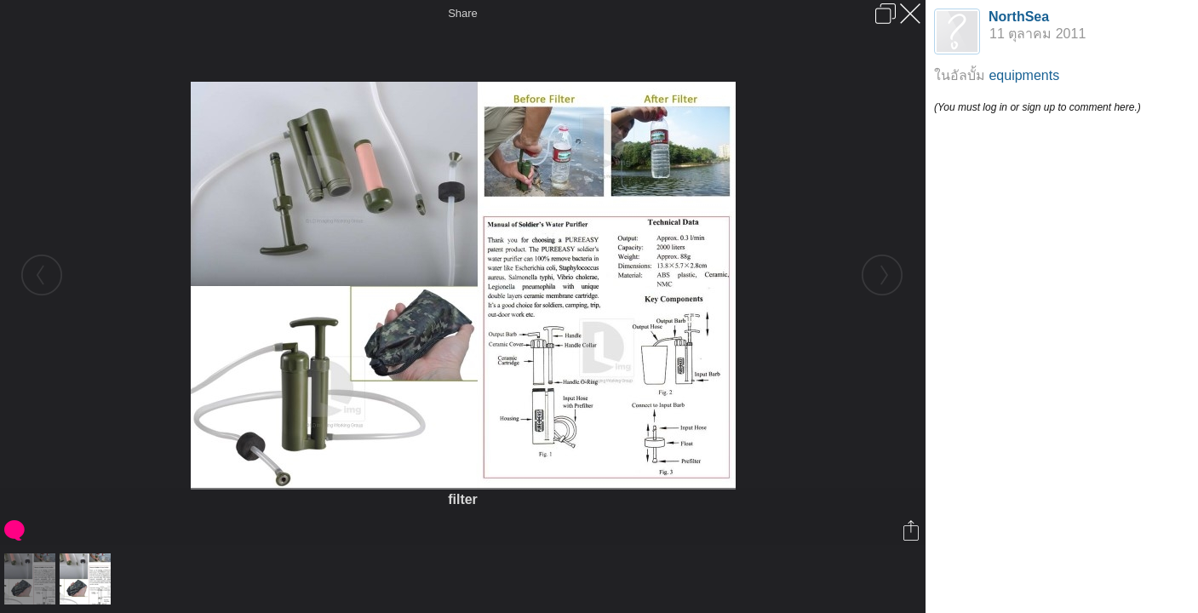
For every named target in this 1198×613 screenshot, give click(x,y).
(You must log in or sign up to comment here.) (1037, 107)
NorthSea (1019, 16)
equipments (1024, 75)
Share (463, 13)
